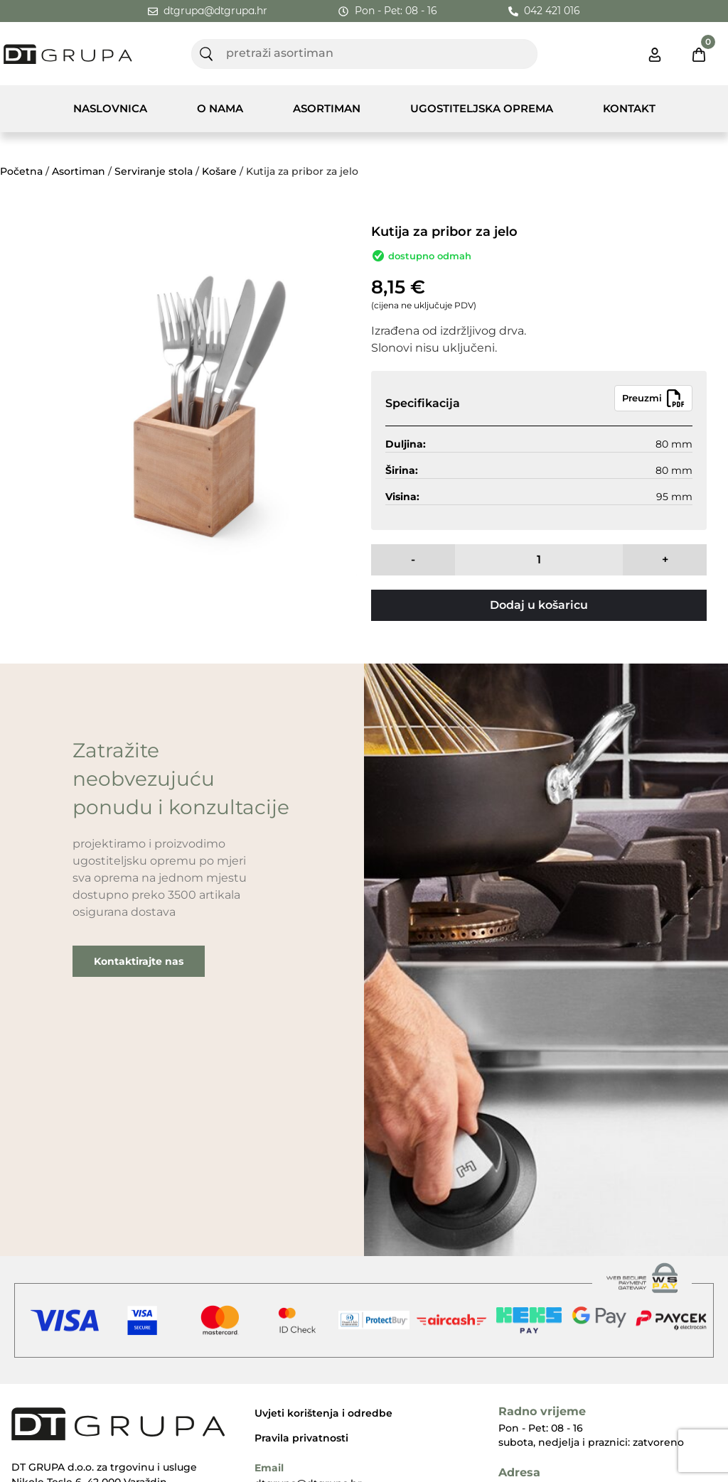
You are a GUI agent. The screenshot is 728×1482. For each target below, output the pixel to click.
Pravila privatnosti (301, 1438)
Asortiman (326, 108)
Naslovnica (110, 108)
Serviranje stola (153, 171)
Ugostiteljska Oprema (481, 108)
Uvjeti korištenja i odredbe (323, 1413)
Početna (21, 171)
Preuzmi (653, 398)
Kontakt (629, 108)
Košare (219, 171)
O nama (220, 108)
